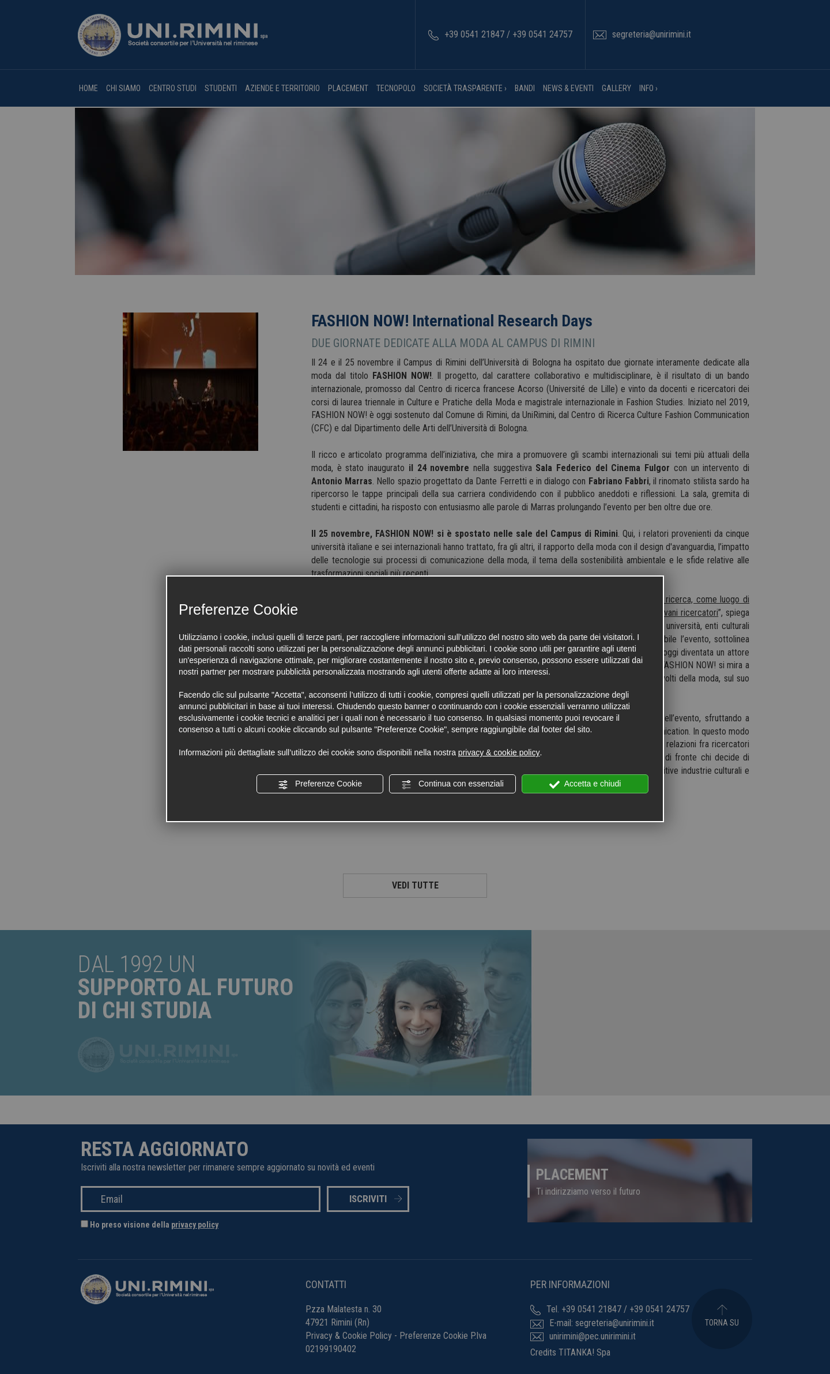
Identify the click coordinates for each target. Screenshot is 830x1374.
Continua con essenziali (452, 784)
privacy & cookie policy (499, 752)
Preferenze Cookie (320, 784)
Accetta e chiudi (585, 784)
